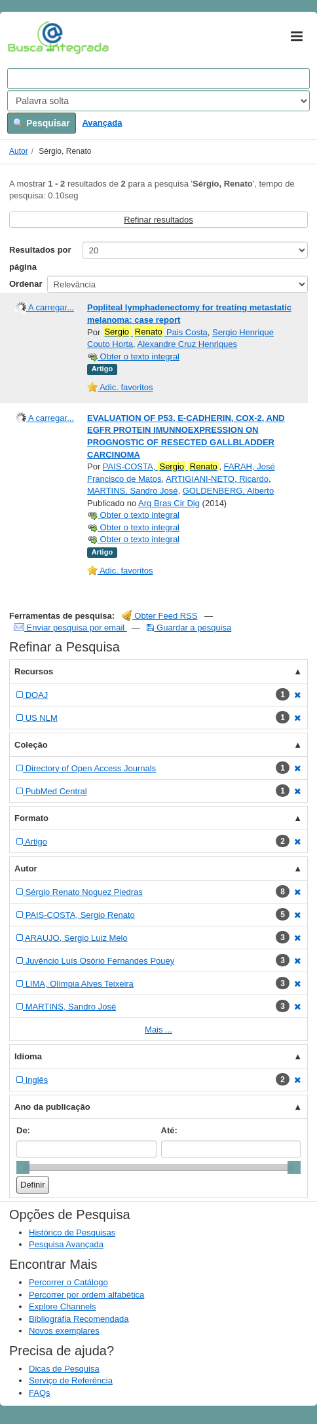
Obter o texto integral (133, 356)
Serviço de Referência (71, 1380)
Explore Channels (62, 1306)
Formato (31, 818)
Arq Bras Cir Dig (169, 503)
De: (23, 1130)
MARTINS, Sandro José (132, 491)
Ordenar (26, 284)
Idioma (28, 1056)
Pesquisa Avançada (66, 1244)
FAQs (39, 1393)
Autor (18, 151)
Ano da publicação (52, 1107)
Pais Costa (155, 332)
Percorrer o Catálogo (68, 1282)
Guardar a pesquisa (189, 627)
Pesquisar (41, 123)
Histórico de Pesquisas (72, 1232)
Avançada (102, 123)
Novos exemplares (64, 1331)
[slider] (22, 1167)
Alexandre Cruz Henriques (187, 344)
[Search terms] (158, 78)
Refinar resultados (158, 220)
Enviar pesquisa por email (70, 627)
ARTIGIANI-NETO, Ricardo (217, 479)
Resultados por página (40, 258)
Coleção (31, 745)
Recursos (33, 671)
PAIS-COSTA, (161, 467)
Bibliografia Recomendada (78, 1319)
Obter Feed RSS (160, 616)
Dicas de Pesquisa (64, 1369)
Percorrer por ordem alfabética (86, 1295)
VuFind (27, 37)
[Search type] (158, 100)
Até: (169, 1130)
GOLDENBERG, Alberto (228, 491)
